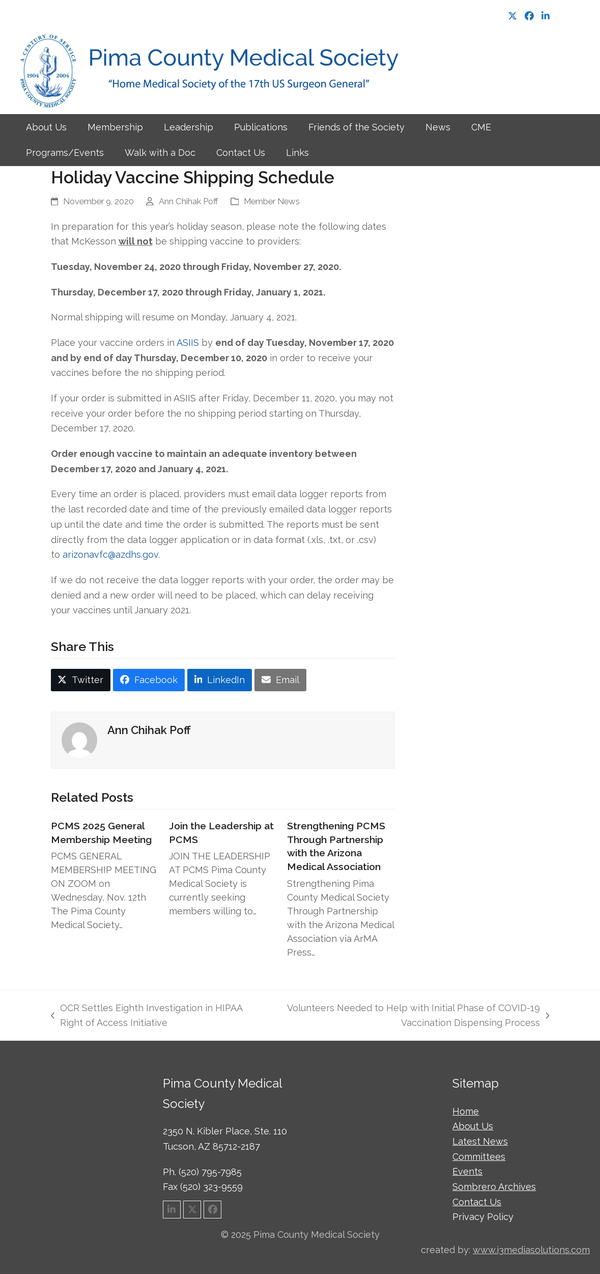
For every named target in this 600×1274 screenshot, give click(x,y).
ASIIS (188, 342)
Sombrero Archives (494, 1186)
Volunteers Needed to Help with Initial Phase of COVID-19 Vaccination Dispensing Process (409, 1016)
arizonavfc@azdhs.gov (110, 554)
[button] (81, 680)
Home (465, 1111)
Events (467, 1171)
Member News (272, 201)
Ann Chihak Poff (188, 201)
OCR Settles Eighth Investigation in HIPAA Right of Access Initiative (146, 1016)
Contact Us (476, 1202)
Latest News (480, 1141)
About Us (472, 1126)
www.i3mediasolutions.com (531, 1249)
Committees (478, 1156)
